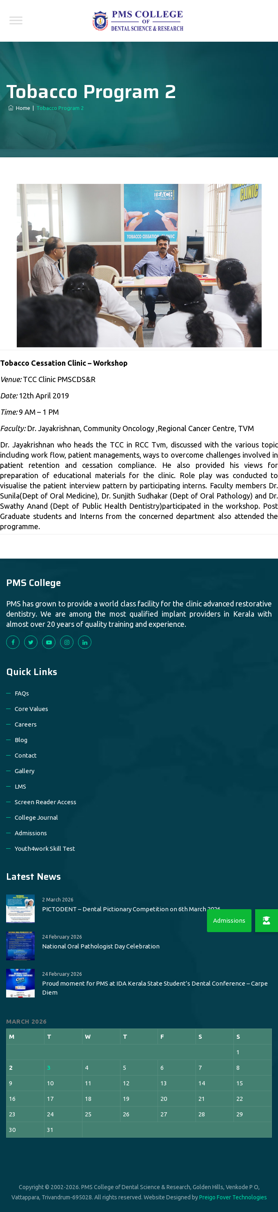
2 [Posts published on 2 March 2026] (11, 1067)
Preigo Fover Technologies (233, 1197)
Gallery (24, 770)
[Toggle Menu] (15, 20)
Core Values (31, 708)
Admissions (31, 833)
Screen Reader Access (45, 801)
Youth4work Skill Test (45, 848)
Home (19, 108)
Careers (26, 724)
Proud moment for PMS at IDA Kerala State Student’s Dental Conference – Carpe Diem (155, 988)
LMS (20, 786)
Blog (21, 739)
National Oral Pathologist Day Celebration (101, 946)
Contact (26, 755)
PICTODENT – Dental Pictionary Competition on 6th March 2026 (131, 909)
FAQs (22, 693)
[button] (266, 920)
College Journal (36, 817)
